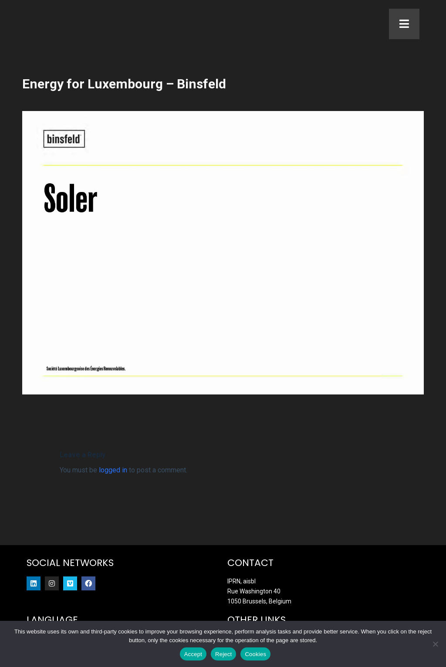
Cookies (255, 654)
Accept (193, 654)
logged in (113, 485)
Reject (223, 654)
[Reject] (435, 644)
